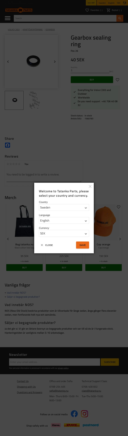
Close (49, 245)
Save (83, 245)
